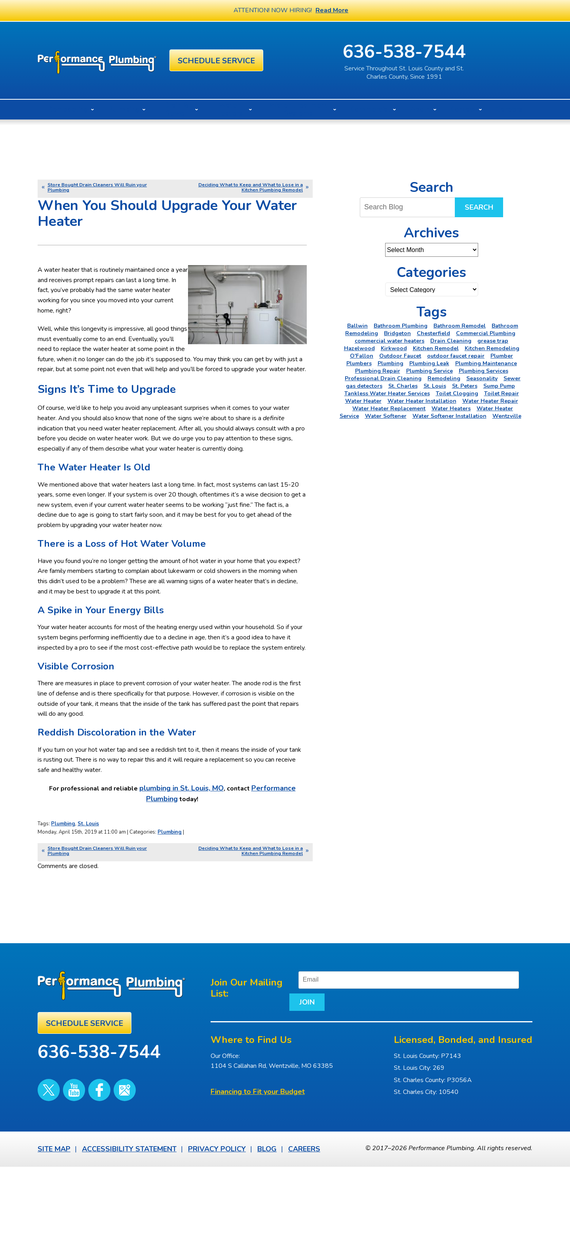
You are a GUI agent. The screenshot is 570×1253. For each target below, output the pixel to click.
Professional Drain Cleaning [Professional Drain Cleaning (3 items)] (383, 378)
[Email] (421, 1066)
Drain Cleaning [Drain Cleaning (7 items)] (450, 341)
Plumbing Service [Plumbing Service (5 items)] (429, 371)
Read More (331, 10)
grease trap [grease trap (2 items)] (492, 341)
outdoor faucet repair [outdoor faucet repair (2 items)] (455, 356)
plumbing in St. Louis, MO (184, 876)
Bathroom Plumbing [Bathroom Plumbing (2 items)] (401, 326)
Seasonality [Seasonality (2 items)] (482, 378)
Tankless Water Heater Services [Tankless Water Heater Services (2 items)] (387, 393)
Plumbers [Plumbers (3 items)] (359, 363)
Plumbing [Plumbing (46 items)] (390, 363)
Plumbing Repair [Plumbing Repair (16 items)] (377, 371)
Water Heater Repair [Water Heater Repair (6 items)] (490, 401)
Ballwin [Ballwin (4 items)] (357, 326)
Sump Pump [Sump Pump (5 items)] (499, 386)
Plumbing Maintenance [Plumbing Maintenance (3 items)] (486, 363)
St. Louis (88, 911)
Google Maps (101, 1164)
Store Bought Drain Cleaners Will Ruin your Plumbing (97, 187)
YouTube (64, 1164)
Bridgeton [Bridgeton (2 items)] (397, 333)
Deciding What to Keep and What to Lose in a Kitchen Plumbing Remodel (250, 187)
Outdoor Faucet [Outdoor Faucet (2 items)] (400, 356)
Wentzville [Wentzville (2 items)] (506, 416)
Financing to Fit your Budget (258, 1179)
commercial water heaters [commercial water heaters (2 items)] (389, 341)
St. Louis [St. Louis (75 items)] (435, 386)
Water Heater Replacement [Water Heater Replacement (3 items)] (389, 408)
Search (479, 207)
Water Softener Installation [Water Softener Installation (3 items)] (449, 416)
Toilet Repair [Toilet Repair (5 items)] (501, 393)
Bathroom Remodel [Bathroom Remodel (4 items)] (459, 326)
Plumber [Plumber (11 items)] (501, 356)
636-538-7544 (450, 52)
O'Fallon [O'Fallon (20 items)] (361, 356)
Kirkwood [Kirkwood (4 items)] (394, 348)
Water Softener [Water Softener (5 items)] (386, 416)
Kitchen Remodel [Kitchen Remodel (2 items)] (436, 348)
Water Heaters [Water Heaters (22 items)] (451, 408)
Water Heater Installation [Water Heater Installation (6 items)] (422, 401)
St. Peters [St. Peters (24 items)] (464, 386)
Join (294, 1089)
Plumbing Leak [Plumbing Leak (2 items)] (429, 363)
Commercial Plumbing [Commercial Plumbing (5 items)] (485, 333)
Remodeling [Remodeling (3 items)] (444, 378)
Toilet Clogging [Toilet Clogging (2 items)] (457, 393)
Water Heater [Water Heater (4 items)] (363, 401)
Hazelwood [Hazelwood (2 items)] (359, 348)
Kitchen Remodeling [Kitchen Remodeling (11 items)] (492, 348)
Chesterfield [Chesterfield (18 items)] (433, 333)
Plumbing (63, 911)
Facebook (83, 1164)
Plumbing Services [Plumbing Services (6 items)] (483, 371)
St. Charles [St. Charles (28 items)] (403, 386)
